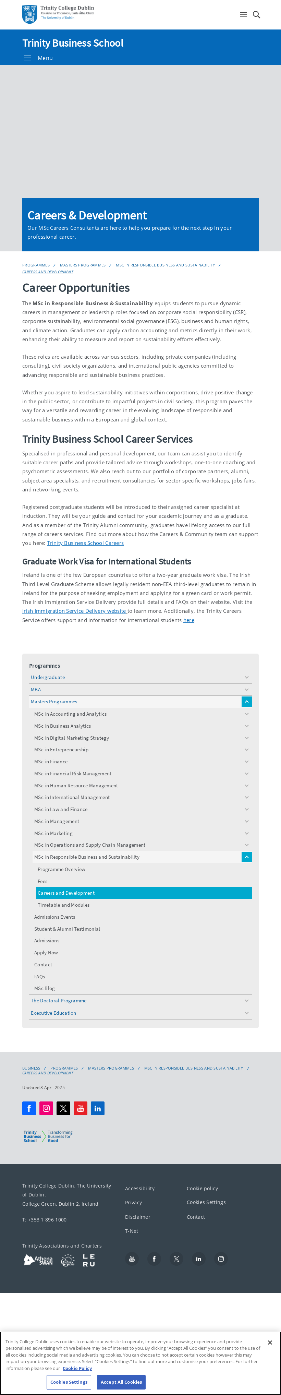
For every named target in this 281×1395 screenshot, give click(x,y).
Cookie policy (202, 1188)
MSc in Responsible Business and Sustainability (165, 264)
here (188, 620)
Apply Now (46, 952)
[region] (140, 1363)
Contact (43, 964)
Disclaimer (137, 1216)
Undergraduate (48, 677)
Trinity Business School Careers (85, 542)
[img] (140, 131)
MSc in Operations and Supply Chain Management (90, 845)
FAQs (39, 976)
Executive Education (53, 1013)
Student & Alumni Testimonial (67, 929)
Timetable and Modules (63, 905)
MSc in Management (56, 821)
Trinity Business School (72, 42)
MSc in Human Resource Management (76, 785)
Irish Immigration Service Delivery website (74, 610)
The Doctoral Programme (59, 1000)
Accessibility (140, 1188)
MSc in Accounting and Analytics (70, 714)
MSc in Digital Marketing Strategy (71, 738)
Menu (38, 58)
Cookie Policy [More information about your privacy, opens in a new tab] (77, 1368)
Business (31, 1068)
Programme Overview (61, 869)
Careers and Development (47, 271)
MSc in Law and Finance (61, 809)
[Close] (270, 1342)
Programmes (36, 264)
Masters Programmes (83, 264)
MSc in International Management (72, 797)
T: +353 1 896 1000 (44, 1219)
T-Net (131, 1231)
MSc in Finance (51, 761)
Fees (42, 881)
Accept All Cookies (121, 1382)
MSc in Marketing (53, 833)
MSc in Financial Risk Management (73, 773)
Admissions (46, 940)
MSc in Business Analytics (62, 726)
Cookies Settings (206, 1202)
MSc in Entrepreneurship (61, 749)
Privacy (133, 1202)
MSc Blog (44, 988)
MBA (36, 689)
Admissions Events (54, 917)
